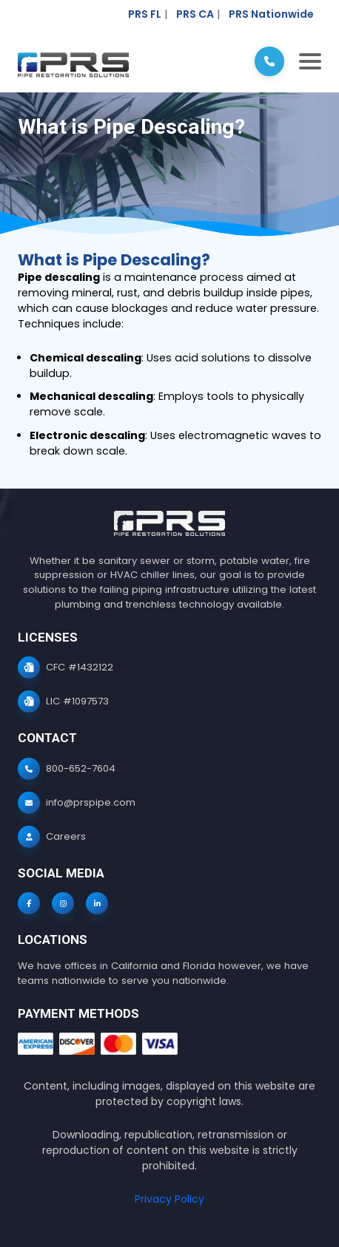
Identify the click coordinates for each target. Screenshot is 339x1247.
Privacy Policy (169, 1199)
